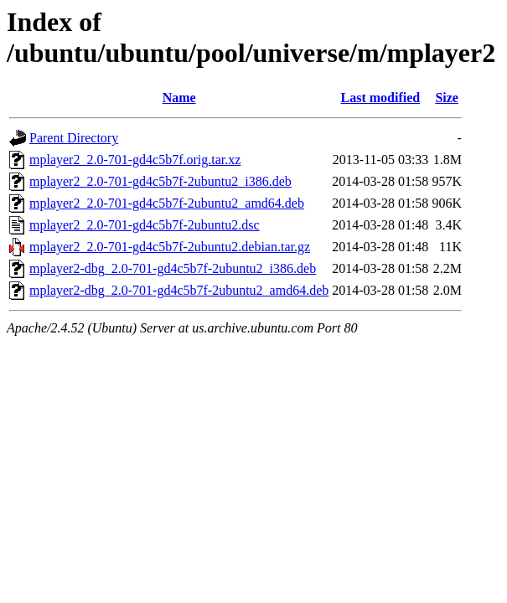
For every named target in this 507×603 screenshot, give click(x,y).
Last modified (380, 97)
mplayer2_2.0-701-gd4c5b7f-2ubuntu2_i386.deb (160, 181)
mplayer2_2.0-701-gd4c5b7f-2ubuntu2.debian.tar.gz (169, 247)
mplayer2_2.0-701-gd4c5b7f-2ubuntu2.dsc (144, 225)
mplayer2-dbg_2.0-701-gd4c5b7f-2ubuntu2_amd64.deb (179, 290)
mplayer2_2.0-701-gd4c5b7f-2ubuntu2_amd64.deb (166, 203)
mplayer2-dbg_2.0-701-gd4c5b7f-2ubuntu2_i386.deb (172, 268)
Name (179, 97)
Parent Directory (73, 138)
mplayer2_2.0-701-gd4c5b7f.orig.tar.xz (135, 159)
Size (446, 97)
